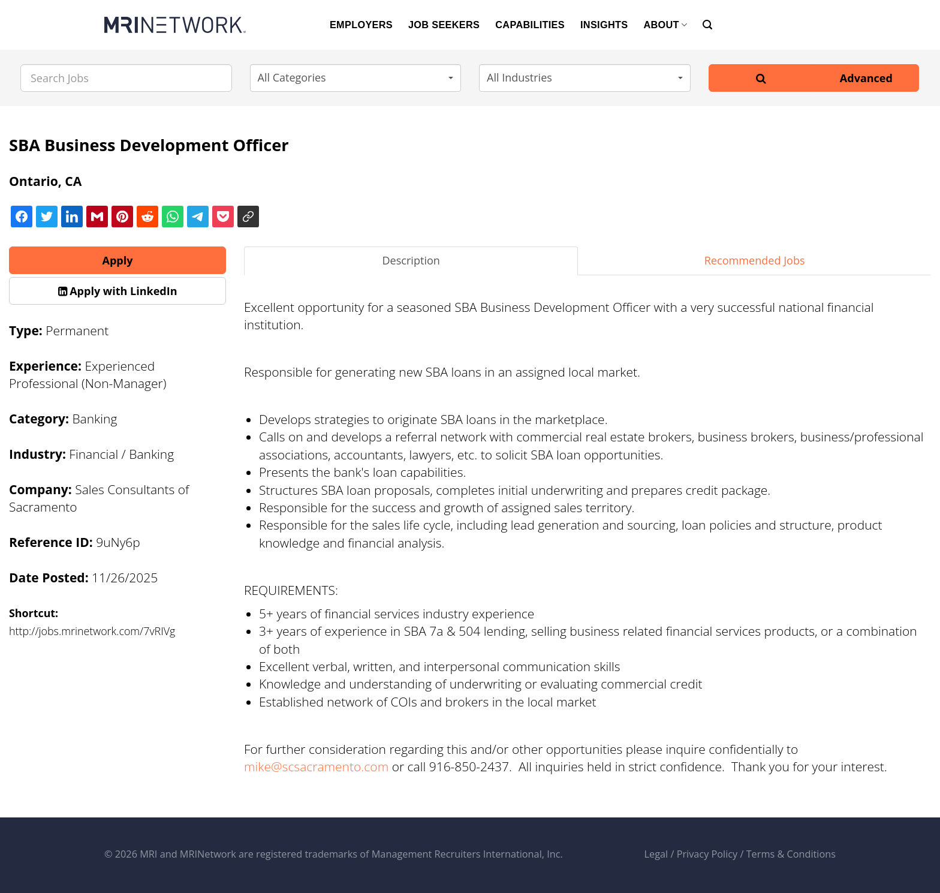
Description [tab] (411, 260)
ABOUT (665, 25)
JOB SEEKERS (444, 24)
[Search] (707, 25)
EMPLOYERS (361, 24)
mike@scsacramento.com (316, 766)
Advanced (866, 78)
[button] (356, 78)
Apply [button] (118, 260)
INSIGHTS (604, 24)
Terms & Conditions (791, 854)
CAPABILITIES (530, 24)
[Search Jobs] (126, 78)
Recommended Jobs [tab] (754, 260)
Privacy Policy (707, 854)
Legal (656, 854)
